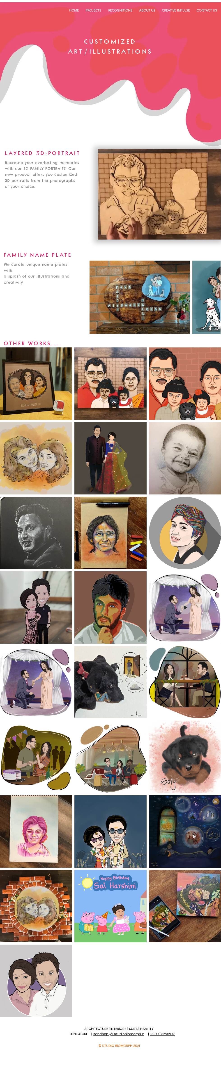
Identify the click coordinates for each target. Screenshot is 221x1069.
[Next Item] (212, 297)
